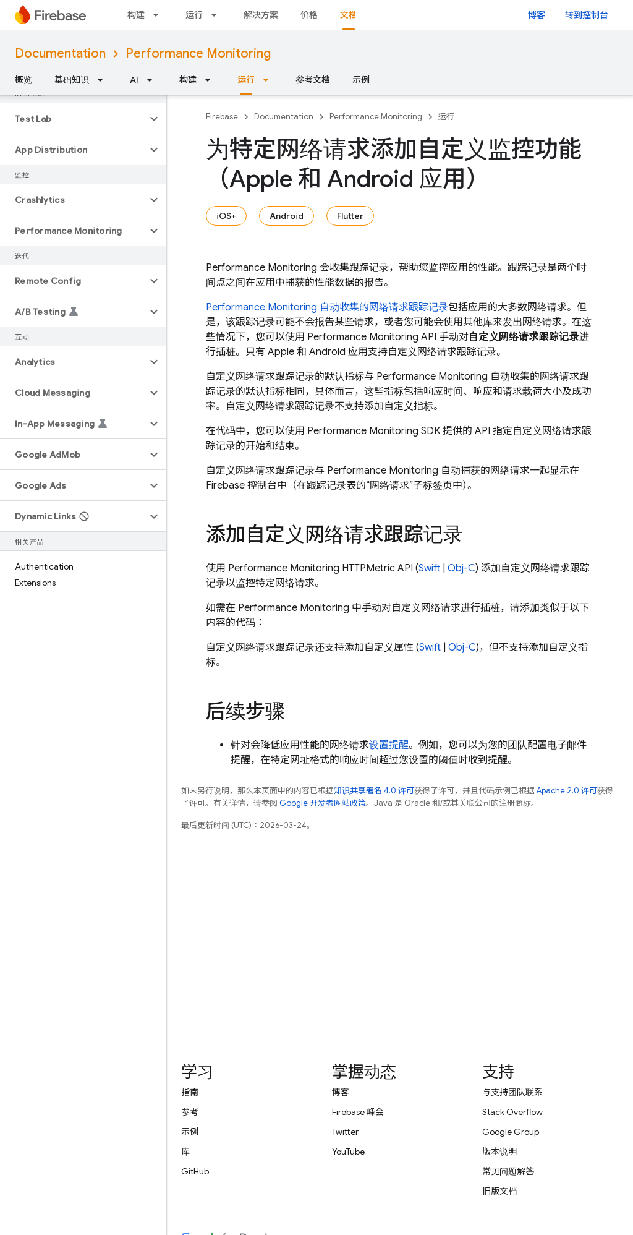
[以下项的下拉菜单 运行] (217, 15)
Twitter (345, 1131)
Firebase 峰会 (358, 1111)
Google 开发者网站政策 (322, 803)
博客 (536, 14)
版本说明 (499, 1151)
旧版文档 (499, 1191)
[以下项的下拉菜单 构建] (159, 15)
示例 (361, 79)
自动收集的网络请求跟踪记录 (327, 307)
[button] (73, 119)
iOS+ (226, 215)
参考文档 (312, 79)
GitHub (195, 1171)
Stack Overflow (512, 1111)
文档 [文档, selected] (348, 14)
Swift (429, 568)
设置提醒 (389, 745)
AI (134, 79)
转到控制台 (586, 14)
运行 (194, 14)
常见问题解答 (508, 1171)
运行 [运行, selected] (246, 79)
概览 (23, 79)
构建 (136, 14)
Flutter (350, 215)
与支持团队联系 (512, 1092)
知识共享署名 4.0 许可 (374, 790)
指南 (189, 1092)
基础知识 (71, 79)
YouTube (348, 1151)
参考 (189, 1111)
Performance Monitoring (198, 53)
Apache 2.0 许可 (567, 790)
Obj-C (461, 568)
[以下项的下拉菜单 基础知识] (104, 80)
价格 (309, 14)
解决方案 (261, 14)
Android (287, 215)
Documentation (60, 53)
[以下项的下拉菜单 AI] (153, 80)
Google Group (510, 1131)
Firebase (222, 116)
